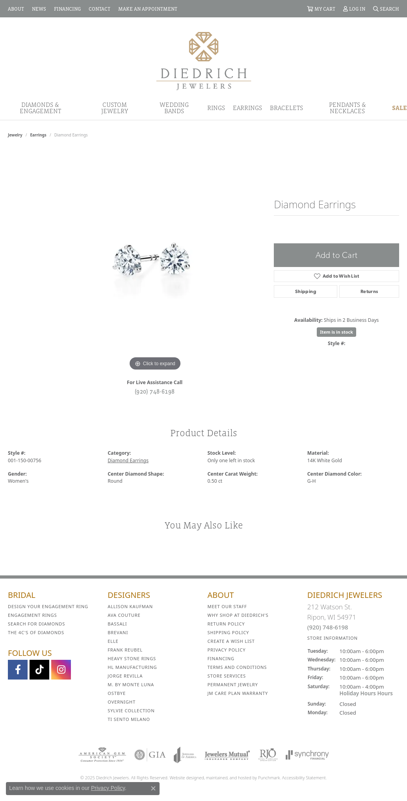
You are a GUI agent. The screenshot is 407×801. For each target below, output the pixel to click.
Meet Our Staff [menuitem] (227, 606)
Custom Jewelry (114, 107)
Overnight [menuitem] (122, 702)
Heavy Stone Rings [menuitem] (132, 658)
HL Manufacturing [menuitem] (132, 667)
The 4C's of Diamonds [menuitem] (36, 632)
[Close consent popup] (153, 788)
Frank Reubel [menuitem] (125, 650)
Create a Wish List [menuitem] (231, 641)
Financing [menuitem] (221, 658)
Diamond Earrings (128, 460)
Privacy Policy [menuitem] (227, 650)
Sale (399, 107)
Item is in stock (336, 332)
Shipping (305, 291)
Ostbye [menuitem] (117, 693)
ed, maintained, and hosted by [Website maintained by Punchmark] (228, 777)
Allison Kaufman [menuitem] (130, 606)
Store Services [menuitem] (227, 676)
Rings (216, 107)
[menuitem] (102, 755)
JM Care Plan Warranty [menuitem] (238, 693)
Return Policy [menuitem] (226, 624)
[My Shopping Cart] (321, 8)
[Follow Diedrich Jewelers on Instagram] (61, 670)
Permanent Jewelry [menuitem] (233, 684)
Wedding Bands (174, 107)
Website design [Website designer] (184, 777)
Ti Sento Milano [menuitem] (129, 719)
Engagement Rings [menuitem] (32, 615)
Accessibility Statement (304, 777)
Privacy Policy (108, 788)
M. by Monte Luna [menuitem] (131, 684)
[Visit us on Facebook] (18, 670)
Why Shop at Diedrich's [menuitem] (238, 615)
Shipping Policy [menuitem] (228, 632)
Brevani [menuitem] (118, 632)
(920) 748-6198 (155, 391)
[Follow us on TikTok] (39, 670)
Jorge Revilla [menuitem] (125, 676)
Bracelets (286, 107)
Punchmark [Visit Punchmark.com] (269, 777)
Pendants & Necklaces (347, 107)
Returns (369, 291)
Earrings (247, 107)
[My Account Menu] (354, 8)
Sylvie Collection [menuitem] (131, 710)
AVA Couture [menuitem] (124, 615)
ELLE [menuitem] (113, 641)
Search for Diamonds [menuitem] (36, 624)
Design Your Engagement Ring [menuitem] (48, 606)
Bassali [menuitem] (117, 624)
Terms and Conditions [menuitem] (237, 667)
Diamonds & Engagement (40, 107)
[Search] (386, 8)
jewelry (15, 135)
